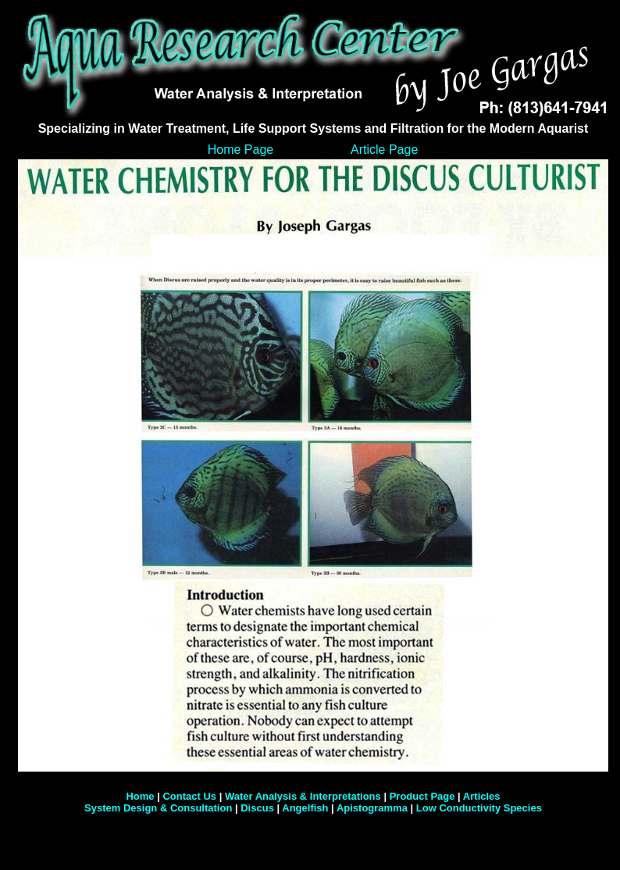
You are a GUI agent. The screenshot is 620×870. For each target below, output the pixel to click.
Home (140, 796)
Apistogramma (372, 808)
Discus (257, 808)
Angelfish (305, 808)
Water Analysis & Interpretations (303, 796)
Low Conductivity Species (479, 808)
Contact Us (189, 796)
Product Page (422, 796)
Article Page (384, 149)
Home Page (241, 149)
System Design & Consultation (159, 808)
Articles (482, 796)
